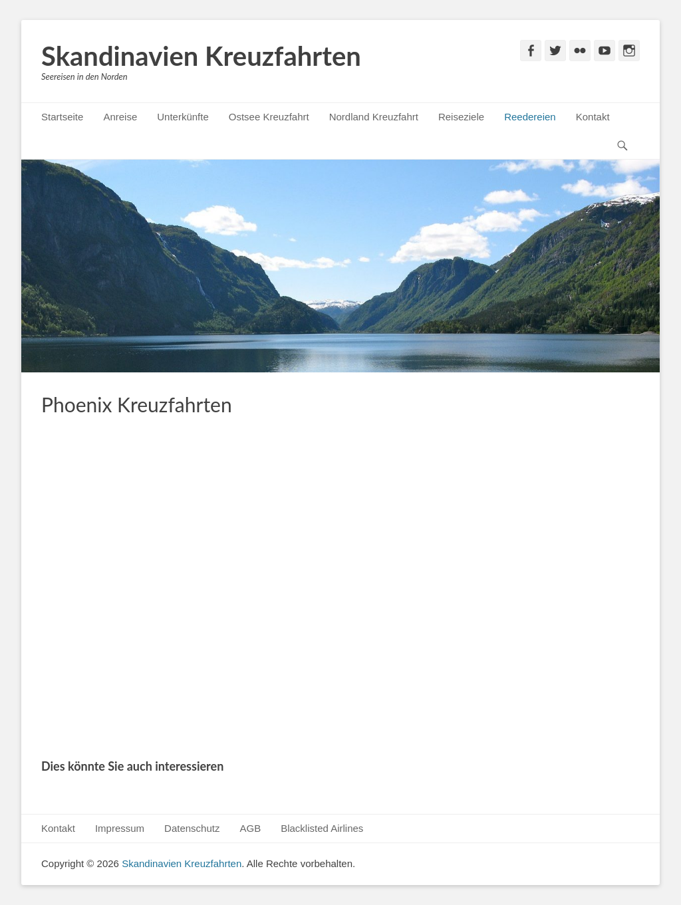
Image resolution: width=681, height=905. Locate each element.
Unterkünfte (183, 116)
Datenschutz (191, 828)
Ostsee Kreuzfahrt (269, 116)
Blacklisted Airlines (322, 828)
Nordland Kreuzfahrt (373, 116)
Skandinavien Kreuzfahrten (201, 56)
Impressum (119, 828)
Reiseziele (461, 116)
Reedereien (530, 116)
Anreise (120, 116)
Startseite (62, 116)
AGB (250, 828)
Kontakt (593, 116)
